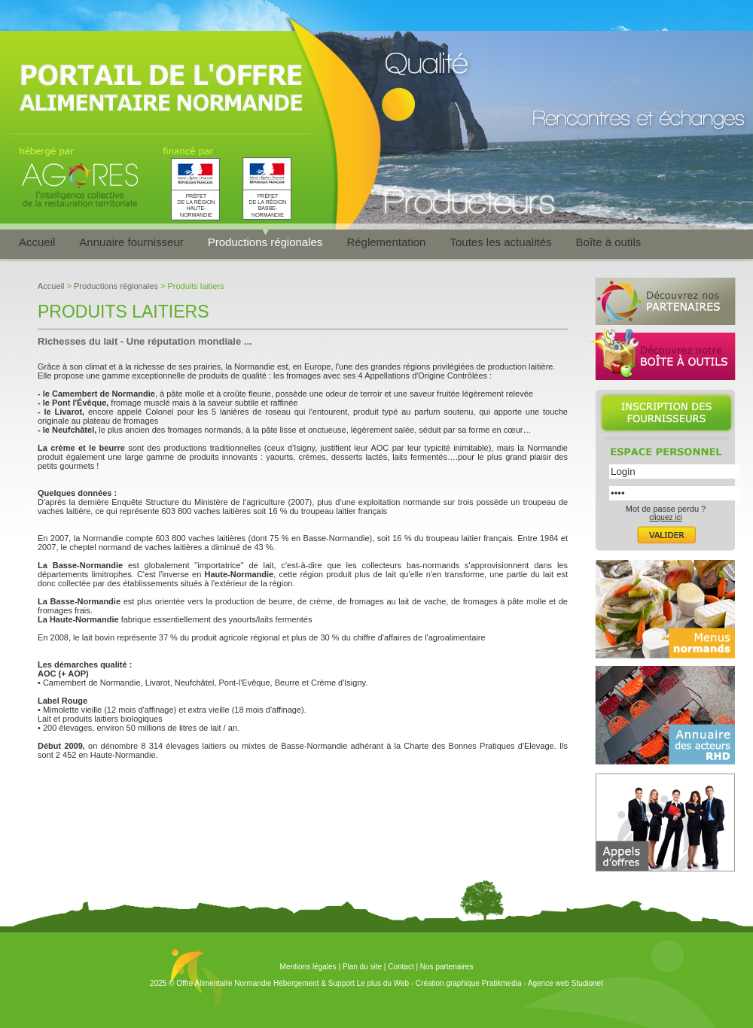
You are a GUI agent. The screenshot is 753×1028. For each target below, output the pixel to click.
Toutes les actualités (500, 242)
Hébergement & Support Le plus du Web (342, 983)
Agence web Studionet (565, 983)
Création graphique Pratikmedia (469, 983)
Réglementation (385, 242)
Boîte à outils (609, 242)
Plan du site (362, 967)
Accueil (37, 242)
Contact (400, 967)
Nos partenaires (447, 967)
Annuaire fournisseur (131, 242)
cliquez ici (665, 517)
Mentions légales (308, 967)
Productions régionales (265, 242)
